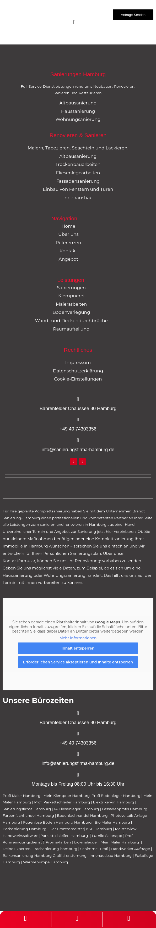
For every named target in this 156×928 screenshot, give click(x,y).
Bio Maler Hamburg (113, 822)
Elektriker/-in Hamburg (114, 802)
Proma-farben (58, 842)
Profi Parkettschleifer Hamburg (62, 802)
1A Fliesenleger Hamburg (77, 809)
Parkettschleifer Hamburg (64, 836)
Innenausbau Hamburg (111, 855)
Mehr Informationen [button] (78, 638)
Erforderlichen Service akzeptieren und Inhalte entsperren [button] (78, 662)
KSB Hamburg (99, 829)
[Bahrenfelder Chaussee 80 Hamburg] (78, 399)
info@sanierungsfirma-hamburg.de (78, 449)
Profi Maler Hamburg (21, 795)
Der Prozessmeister (66, 829)
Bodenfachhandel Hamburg (83, 815)
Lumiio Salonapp (107, 836)
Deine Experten (17, 849)
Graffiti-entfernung (70, 855)
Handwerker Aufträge (130, 849)
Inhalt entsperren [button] (78, 648)
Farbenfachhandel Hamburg (29, 815)
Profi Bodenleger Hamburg (116, 795)
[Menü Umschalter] (74, 22)
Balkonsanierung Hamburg (27, 855)
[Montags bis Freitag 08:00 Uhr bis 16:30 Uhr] (78, 774)
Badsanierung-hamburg (55, 849)
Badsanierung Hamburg (25, 829)
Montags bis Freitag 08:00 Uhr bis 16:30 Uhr (77, 784)
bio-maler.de (85, 842)
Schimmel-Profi (94, 849)
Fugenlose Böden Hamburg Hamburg (58, 822)
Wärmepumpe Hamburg (45, 862)
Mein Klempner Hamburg (66, 795)
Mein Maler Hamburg (120, 842)
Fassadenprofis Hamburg (125, 809)
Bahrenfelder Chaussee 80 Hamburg (78, 408)
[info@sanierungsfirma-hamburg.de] (78, 440)
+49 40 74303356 (78, 429)
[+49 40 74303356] (78, 419)
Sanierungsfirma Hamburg (27, 809)
